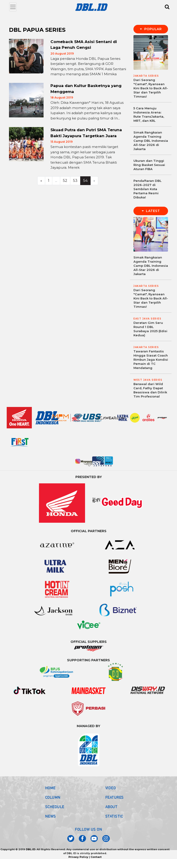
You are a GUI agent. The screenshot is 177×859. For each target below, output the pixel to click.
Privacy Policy (78, 857)
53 (75, 180)
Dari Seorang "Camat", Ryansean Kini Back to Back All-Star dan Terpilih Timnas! (150, 88)
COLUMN (53, 797)
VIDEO (110, 788)
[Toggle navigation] (13, 7)
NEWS (50, 816)
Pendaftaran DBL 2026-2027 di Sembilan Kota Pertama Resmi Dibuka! (147, 189)
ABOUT (111, 806)
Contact (96, 857)
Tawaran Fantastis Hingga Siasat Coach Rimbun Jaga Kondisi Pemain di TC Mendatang (150, 359)
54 (85, 180)
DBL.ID (30, 849)
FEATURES (114, 797)
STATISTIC (114, 816)
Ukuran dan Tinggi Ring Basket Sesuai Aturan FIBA (149, 165)
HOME (50, 788)
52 (65, 180)
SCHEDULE (54, 806)
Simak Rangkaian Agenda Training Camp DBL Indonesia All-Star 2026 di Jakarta (150, 141)
